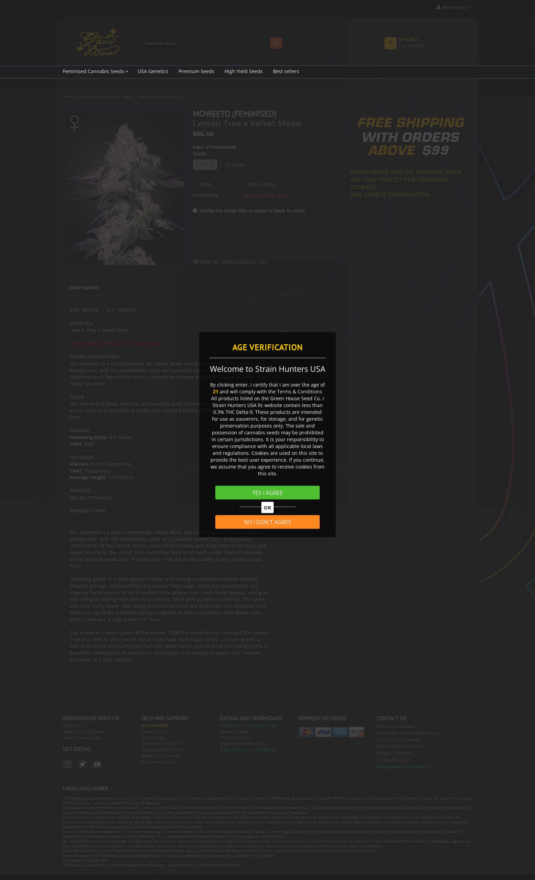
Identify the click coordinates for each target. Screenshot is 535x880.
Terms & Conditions (299, 391)
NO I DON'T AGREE (267, 522)
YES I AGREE (267, 492)
